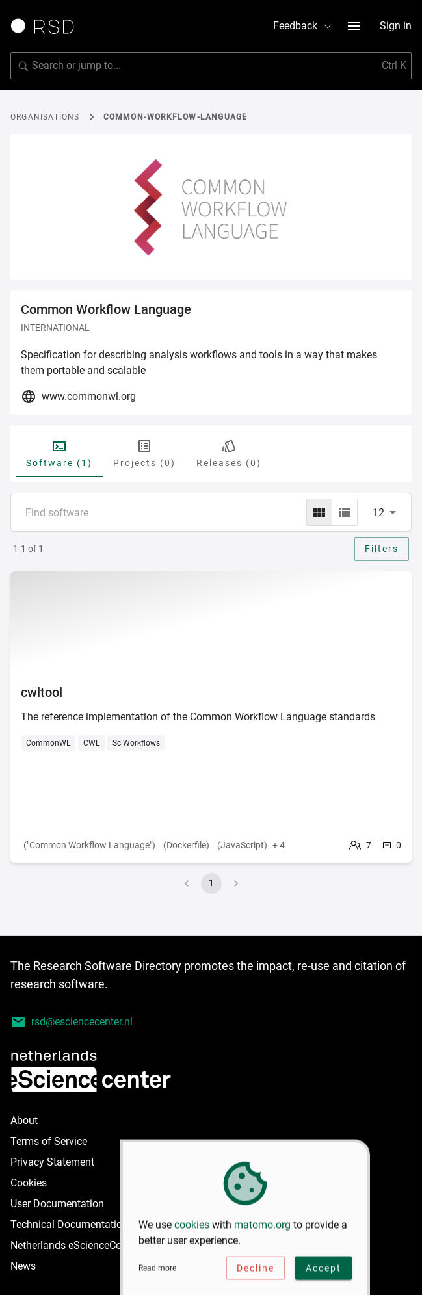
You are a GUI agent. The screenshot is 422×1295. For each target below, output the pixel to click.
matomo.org (262, 1229)
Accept (323, 1273)
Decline (255, 1273)
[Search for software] (211, 65)
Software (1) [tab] (59, 453)
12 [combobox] (378, 512)
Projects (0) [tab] (144, 453)
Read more (157, 1272)
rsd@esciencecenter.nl (71, 1022)
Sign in (396, 26)
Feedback (303, 26)
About (24, 1120)
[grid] (319, 512)
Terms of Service (48, 1141)
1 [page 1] (211, 883)
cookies (191, 1229)
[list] (345, 512)
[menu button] (353, 26)
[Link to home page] (46, 26)
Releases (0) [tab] (228, 453)
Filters (382, 548)
